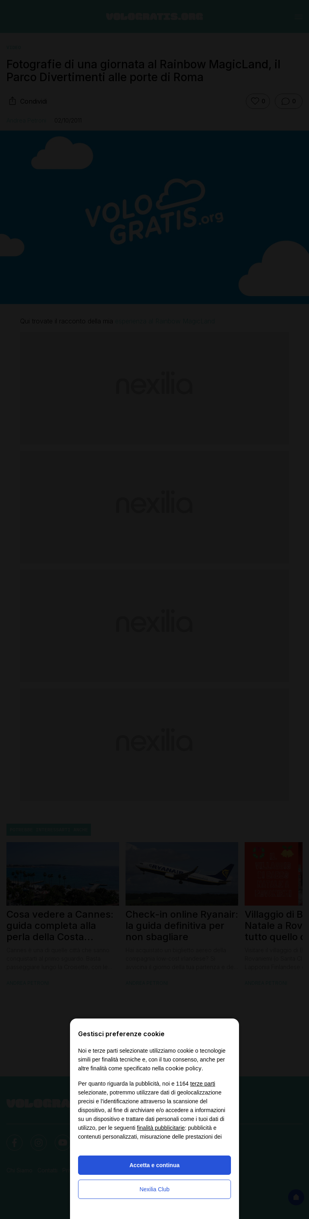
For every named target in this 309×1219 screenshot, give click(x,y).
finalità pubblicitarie (161, 1128)
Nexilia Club (155, 1189)
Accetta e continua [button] (154, 1165)
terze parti (202, 1083)
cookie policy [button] (183, 1068)
